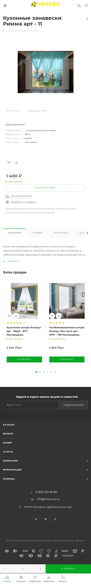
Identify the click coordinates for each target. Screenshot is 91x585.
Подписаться (73, 405)
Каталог (9, 424)
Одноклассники (55, 519)
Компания (10, 460)
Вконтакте (36, 519)
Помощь (9, 479)
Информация (12, 469)
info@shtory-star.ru (48, 499)
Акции (7, 442)
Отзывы (37, 233)
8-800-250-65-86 (46, 492)
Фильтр (8, 433)
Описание (14, 233)
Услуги (8, 452)
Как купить (61, 233)
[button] (36, 372)
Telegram (45, 519)
